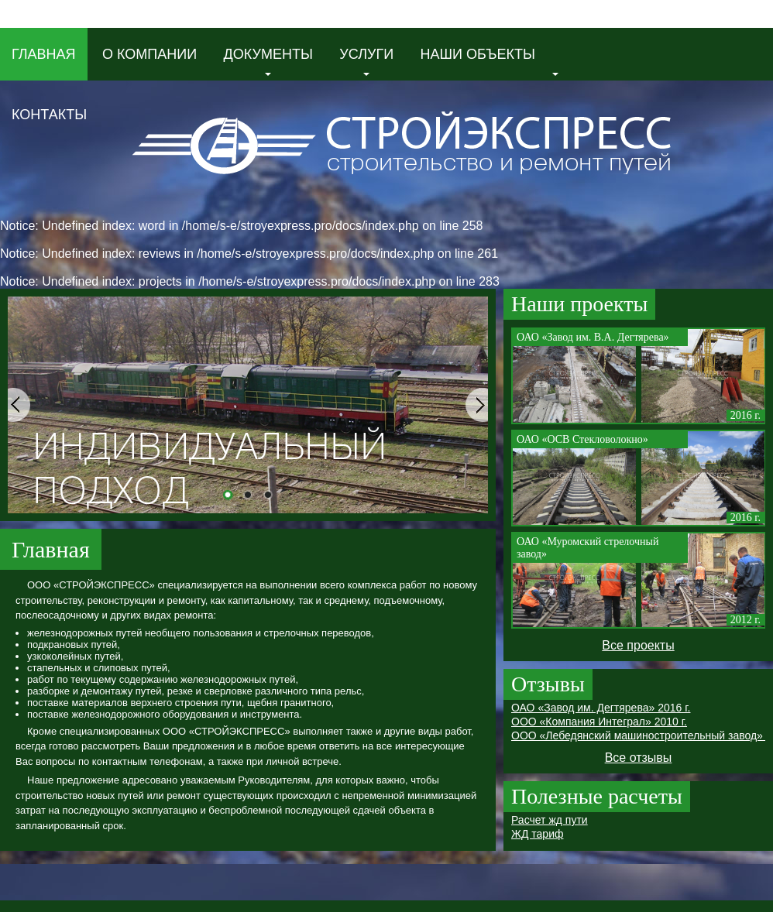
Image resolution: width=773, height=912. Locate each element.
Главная (44, 54)
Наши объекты (489, 61)
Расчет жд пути (549, 820)
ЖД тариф (537, 834)
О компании (149, 54)
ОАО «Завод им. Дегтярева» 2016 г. (600, 707)
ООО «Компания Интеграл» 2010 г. (599, 721)
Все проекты (638, 645)
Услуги (366, 61)
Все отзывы (638, 757)
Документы (268, 61)
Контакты (49, 114)
